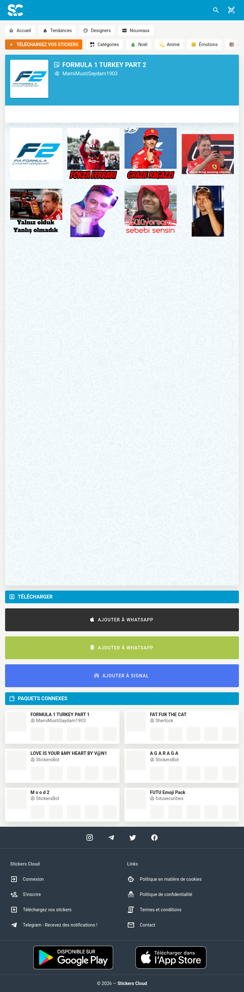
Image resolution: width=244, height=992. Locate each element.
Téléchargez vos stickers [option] (40, 909)
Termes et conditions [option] (154, 909)
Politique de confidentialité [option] (159, 894)
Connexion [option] (27, 879)
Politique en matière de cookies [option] (164, 879)
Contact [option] (141, 925)
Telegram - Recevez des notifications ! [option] (54, 925)
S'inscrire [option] (25, 894)
